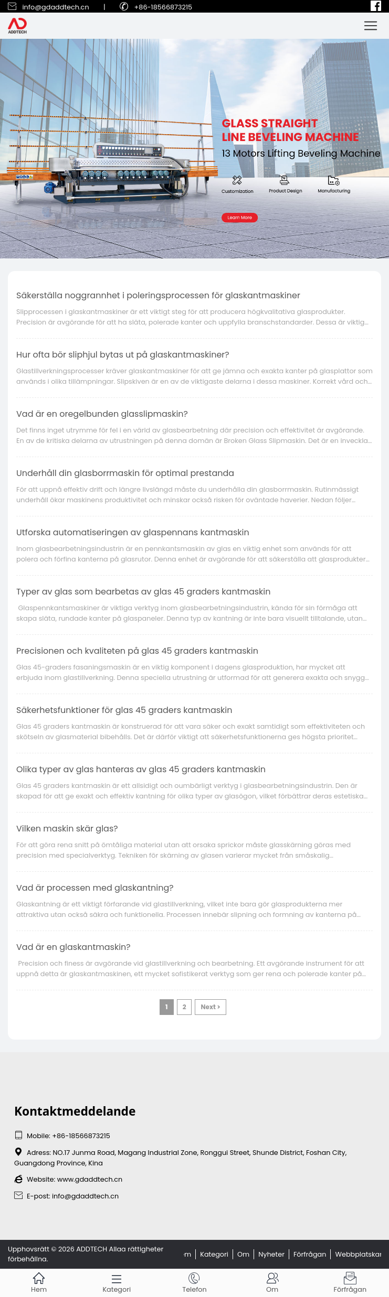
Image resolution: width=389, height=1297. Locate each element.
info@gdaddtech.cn (55, 7)
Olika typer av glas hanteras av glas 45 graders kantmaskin (141, 769)
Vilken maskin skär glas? (67, 829)
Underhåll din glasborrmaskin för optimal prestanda (125, 473)
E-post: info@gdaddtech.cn (66, 1196)
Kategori (214, 1254)
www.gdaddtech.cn (90, 1179)
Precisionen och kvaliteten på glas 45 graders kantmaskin (137, 651)
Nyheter (271, 1254)
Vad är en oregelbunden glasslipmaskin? (102, 414)
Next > (210, 1006)
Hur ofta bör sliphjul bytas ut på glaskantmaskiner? (122, 355)
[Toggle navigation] (370, 25)
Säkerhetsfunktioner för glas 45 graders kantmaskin (124, 710)
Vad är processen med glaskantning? (95, 888)
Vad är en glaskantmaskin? (73, 947)
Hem (183, 1254)
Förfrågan (310, 1254)
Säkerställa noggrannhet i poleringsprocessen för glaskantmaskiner (158, 295)
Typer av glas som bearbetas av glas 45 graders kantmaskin (143, 592)
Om (243, 1254)
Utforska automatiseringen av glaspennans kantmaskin (132, 532)
